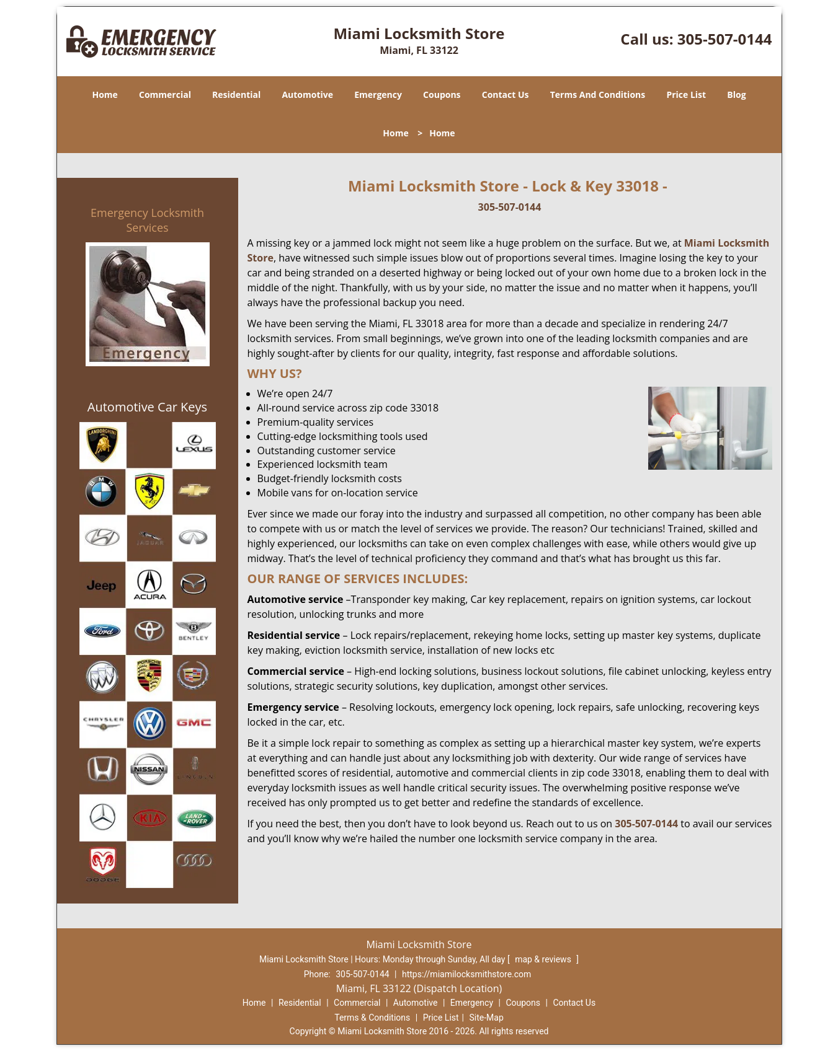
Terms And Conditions (598, 94)
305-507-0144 (724, 39)
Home (104, 94)
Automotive (307, 94)
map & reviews (544, 959)
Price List (686, 94)
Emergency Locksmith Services (147, 220)
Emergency (378, 94)
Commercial (165, 94)
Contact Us (505, 94)
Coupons (441, 94)
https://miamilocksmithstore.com (466, 974)
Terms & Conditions (372, 1017)
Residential (236, 94)
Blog (736, 94)
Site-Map (487, 1017)
